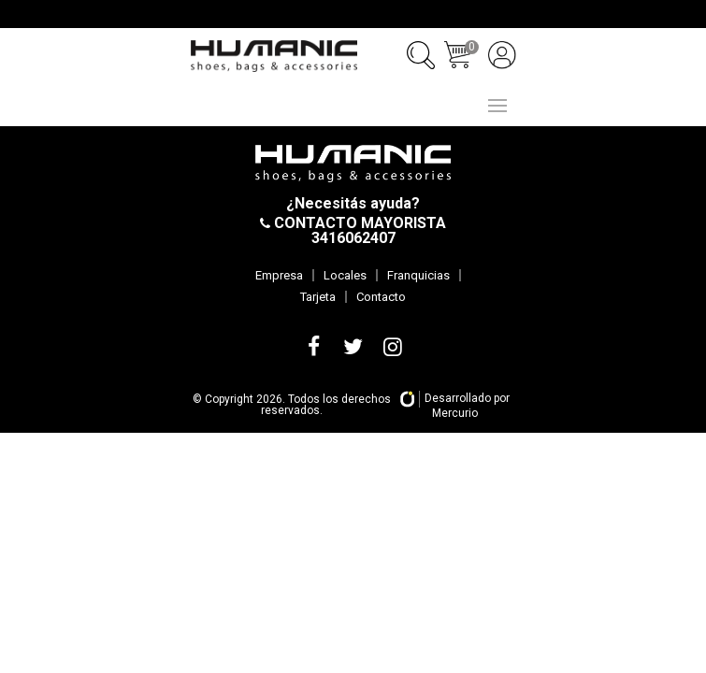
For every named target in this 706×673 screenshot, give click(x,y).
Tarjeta (318, 297)
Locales (345, 275)
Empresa (279, 275)
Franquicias (418, 275)
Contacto (381, 297)
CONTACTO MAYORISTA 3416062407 (358, 230)
